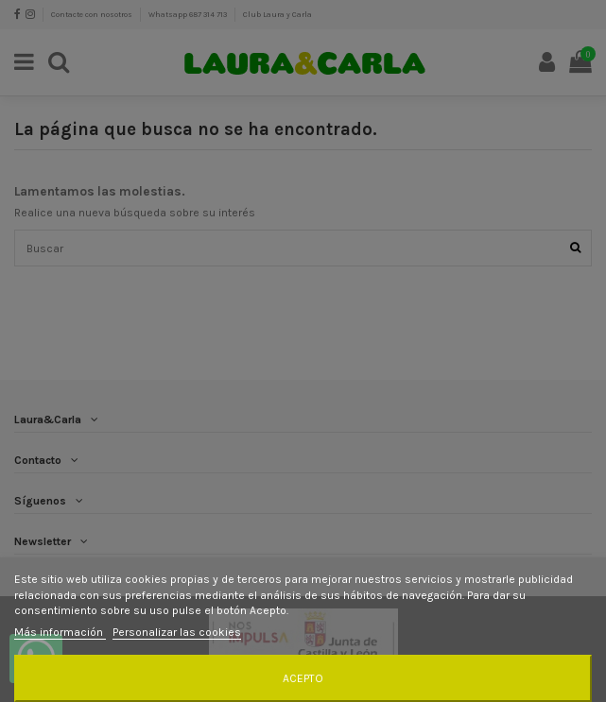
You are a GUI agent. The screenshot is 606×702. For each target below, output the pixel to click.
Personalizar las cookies (177, 632)
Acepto (303, 678)
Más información (60, 632)
